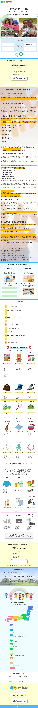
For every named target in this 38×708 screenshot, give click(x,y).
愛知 (11, 651)
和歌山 (23, 655)
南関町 (14, 578)
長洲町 (18, 578)
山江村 (30, 582)
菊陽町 (30, 578)
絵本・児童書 (5, 377)
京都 (16, 655)
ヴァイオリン (5, 434)
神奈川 (25, 636)
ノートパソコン (18, 393)
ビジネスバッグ (6, 393)
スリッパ (17, 434)
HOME (10, 676)
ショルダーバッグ (6, 396)
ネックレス (29, 458)
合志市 (30, 576)
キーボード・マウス (18, 396)
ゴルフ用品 (17, 414)
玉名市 (26, 575)
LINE (21, 54)
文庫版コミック (6, 374)
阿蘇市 (22, 576)
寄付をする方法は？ (23, 676)
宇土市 (10, 576)
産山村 (15, 579)
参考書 (5, 369)
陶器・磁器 (5, 455)
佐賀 (13, 669)
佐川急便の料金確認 (10, 296)
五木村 (26, 582)
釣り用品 (17, 417)
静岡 (13, 651)
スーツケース (5, 397)
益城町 (10, 581)
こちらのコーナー (22, 82)
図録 (4, 368)
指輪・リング (29, 456)
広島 (18, 665)
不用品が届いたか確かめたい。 (12, 306)
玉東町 (10, 578)
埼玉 (13, 636)
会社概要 (22, 681)
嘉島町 (6, 581)
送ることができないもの (24, 679)
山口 (13, 665)
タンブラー (5, 458)
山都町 (18, 581)
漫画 (4, 375)
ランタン (29, 417)
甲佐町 (14, 581)
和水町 (22, 578)
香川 (11, 660)
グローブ (17, 418)
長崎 (16, 669)
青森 (11, 632)
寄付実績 (10, 681)
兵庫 (13, 655)
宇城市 (19, 576)
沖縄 (27, 669)
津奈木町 (30, 581)
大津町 (26, 578)
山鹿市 (30, 575)
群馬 (22, 636)
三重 (18, 651)
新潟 (16, 641)
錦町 (5, 582)
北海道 (12, 627)
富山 (16, 646)
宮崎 (22, 669)
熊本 (18, 669)
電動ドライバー (30, 393)
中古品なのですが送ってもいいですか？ (14, 317)
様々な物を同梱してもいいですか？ (13, 328)
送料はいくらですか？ (11, 321)
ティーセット (5, 456)
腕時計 (29, 455)
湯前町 (14, 582)
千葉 (16, 636)
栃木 (20, 636)
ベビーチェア (17, 457)
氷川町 (22, 581)
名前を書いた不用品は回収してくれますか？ (15, 310)
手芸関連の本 (5, 376)
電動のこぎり (29, 396)
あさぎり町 (11, 584)
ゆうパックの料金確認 (9, 288)
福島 (18, 632)
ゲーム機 (29, 369)
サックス (5, 435)
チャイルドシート (18, 455)
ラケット (17, 413)
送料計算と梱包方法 (12, 678)
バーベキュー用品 (30, 414)
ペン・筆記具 (5, 414)
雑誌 (4, 364)
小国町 (11, 579)
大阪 (11, 655)
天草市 (26, 576)
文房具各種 (5, 413)
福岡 (11, 669)
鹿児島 (25, 669)
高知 (18, 660)
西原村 (22, 579)
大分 (20, 669)
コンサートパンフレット (7, 378)
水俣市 (22, 575)
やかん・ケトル (30, 435)
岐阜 (16, 651)
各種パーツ (17, 398)
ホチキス (5, 417)
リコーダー (5, 436)
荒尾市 (18, 575)
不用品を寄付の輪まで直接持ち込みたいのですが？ (16, 335)
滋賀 (18, 655)
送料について (7, 85)
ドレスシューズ (18, 435)
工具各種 (29, 397)
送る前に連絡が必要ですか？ (12, 342)
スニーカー (17, 433)
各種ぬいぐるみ (18, 369)
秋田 (20, 632)
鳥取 (16, 665)
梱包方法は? (19, 85)
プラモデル (29, 368)
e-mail (17, 54)
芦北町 (26, 581)
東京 (11, 636)
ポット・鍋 (29, 433)
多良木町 (9, 582)
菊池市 (6, 576)
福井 (13, 646)
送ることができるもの (13, 679)
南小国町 (6, 579)
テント (29, 413)
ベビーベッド (17, 456)
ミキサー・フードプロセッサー (31, 438)
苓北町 (15, 584)
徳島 (13, 660)
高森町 (19, 579)
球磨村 (6, 584)
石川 (11, 646)
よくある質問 (30, 85)
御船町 (31, 579)
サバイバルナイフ (30, 418)
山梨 (11, 641)
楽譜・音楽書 (5, 371)
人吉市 (14, 575)
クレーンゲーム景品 (18, 368)
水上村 (18, 582)
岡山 (20, 665)
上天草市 (14, 576)
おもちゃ (29, 364)
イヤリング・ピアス (30, 457)
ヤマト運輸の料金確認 (9, 292)
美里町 (6, 578)
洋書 (4, 367)
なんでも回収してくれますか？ (12, 313)
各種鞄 (5, 398)
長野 (13, 641)
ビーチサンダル (18, 436)
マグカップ (5, 457)
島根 (11, 665)
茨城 (18, 636)
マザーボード (17, 397)
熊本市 (6, 575)
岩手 (13, 632)
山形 (16, 632)
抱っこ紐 (17, 458)
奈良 (20, 655)
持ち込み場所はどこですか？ (12, 331)
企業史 (5, 370)
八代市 (10, 575)
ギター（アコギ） (6, 433)
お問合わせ (23, 692)
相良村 (22, 582)
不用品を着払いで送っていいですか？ (14, 339)
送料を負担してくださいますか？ (13, 324)
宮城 (22, 632)
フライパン (29, 434)
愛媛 (16, 660)
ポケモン (17, 367)
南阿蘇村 (27, 579)
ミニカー (29, 367)
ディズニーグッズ (18, 364)
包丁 (28, 436)
